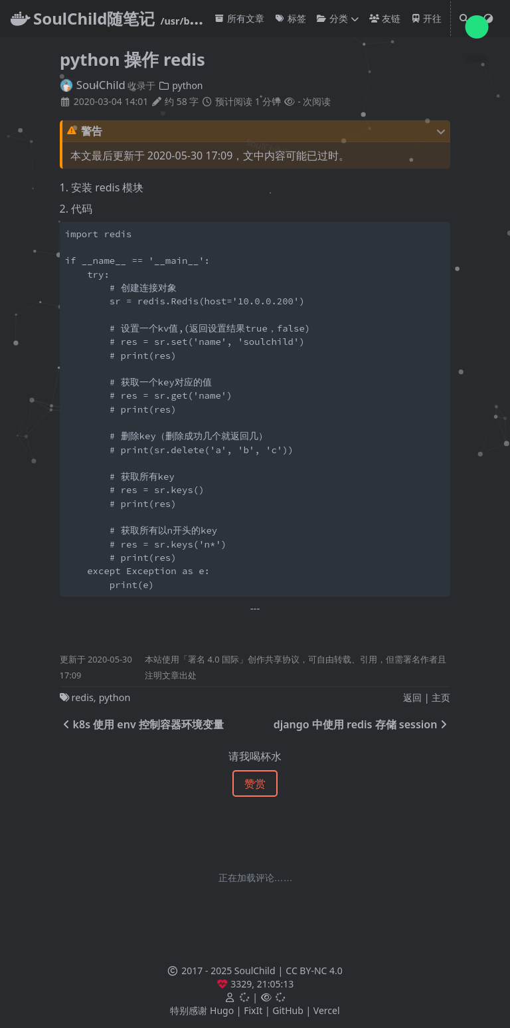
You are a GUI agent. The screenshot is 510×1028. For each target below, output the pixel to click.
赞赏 (255, 783)
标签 (290, 18)
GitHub (287, 1010)
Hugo (222, 1010)
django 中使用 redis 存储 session (362, 724)
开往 (426, 18)
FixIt (253, 1010)
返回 (412, 697)
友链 (384, 18)
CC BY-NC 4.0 (314, 970)
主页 (441, 697)
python (180, 85)
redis (83, 697)
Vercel (326, 1010)
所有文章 (239, 18)
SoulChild (93, 84)
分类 (332, 18)
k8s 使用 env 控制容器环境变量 (142, 724)
